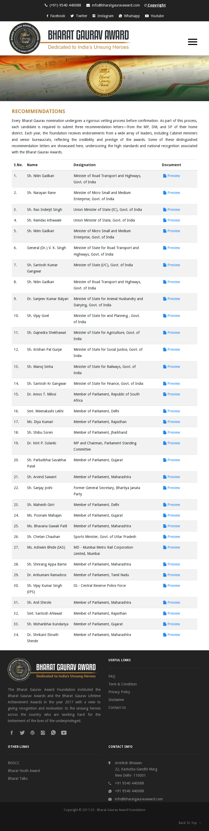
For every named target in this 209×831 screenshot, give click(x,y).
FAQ (111, 676)
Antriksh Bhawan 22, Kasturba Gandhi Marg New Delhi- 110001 (136, 769)
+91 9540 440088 (129, 783)
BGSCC (13, 763)
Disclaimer (116, 700)
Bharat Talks (18, 778)
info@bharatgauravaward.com (116, 5)
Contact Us (117, 707)
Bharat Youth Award (24, 771)
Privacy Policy (119, 692)
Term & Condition (122, 684)
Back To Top (190, 823)
